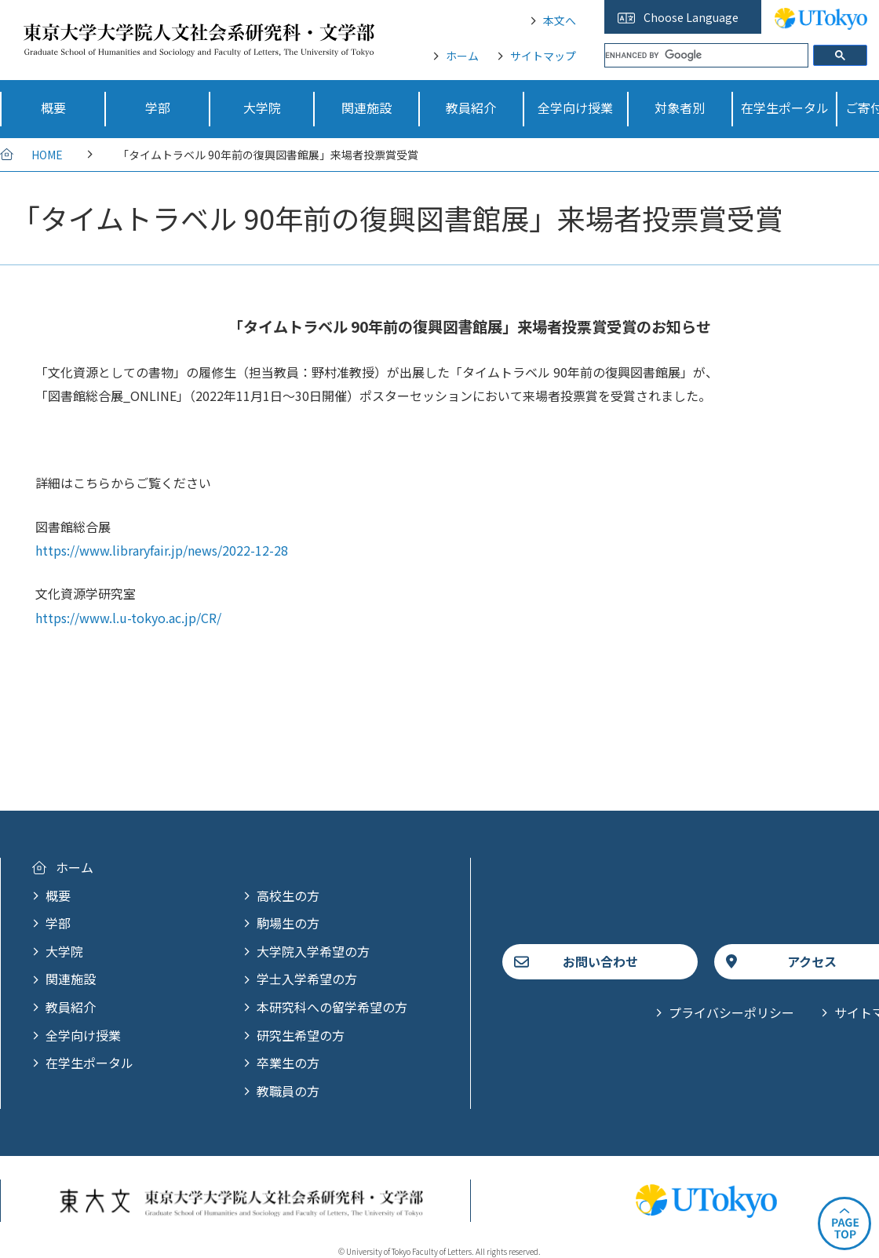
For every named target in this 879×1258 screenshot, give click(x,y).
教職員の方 (288, 1090)
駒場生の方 (288, 922)
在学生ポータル (89, 1062)
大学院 (64, 951)
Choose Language (691, 17)
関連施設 (71, 978)
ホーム (462, 56)
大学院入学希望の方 (313, 951)
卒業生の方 (288, 1062)
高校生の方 (288, 895)
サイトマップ (543, 56)
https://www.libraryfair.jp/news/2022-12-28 (161, 550)
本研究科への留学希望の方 (332, 1006)
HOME (47, 154)
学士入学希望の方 (307, 978)
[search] (706, 55)
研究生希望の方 (301, 1035)
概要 (58, 895)
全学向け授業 (83, 1035)
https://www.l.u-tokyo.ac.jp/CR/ (128, 617)
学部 (58, 922)
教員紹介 (71, 1006)
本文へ (559, 20)
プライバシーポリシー (731, 1012)
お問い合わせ (600, 961)
